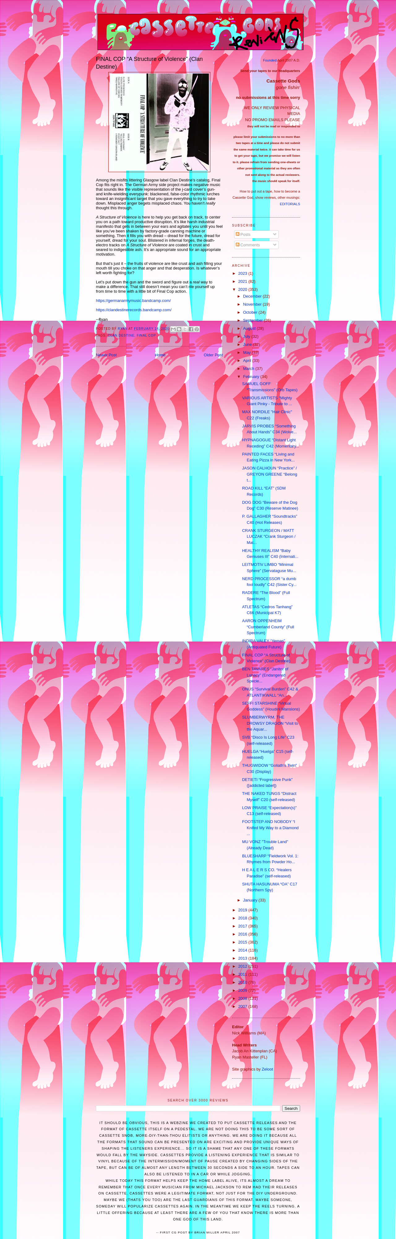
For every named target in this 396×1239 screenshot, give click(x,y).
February (251, 376)
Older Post (213, 355)
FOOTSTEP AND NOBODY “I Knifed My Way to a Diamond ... (270, 827)
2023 (243, 273)
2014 (243, 950)
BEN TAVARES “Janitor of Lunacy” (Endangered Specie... (265, 675)
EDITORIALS (290, 204)
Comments (248, 245)
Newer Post (106, 355)
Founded (270, 60)
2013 (243, 958)
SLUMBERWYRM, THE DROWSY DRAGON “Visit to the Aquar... (270, 723)
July (247, 336)
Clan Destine (121, 335)
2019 (243, 910)
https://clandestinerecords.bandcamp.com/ (133, 310)
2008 (243, 998)
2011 (243, 974)
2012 (243, 966)
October (251, 312)
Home (160, 355)
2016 (243, 934)
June (248, 344)
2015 (243, 942)
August (250, 328)
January (251, 900)
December (253, 296)
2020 (243, 289)
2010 (243, 982)
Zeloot (267, 1069)
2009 (243, 990)
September (253, 320)
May (247, 352)
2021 (243, 281)
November (253, 304)
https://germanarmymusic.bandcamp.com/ (133, 300)
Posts (243, 234)
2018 (243, 918)
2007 (243, 1006)
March (249, 368)
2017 (243, 926)
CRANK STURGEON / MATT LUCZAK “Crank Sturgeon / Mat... (268, 536)
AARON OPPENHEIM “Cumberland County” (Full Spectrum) (268, 626)
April (247, 360)
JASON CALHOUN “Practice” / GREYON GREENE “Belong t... (269, 474)
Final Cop (146, 335)
